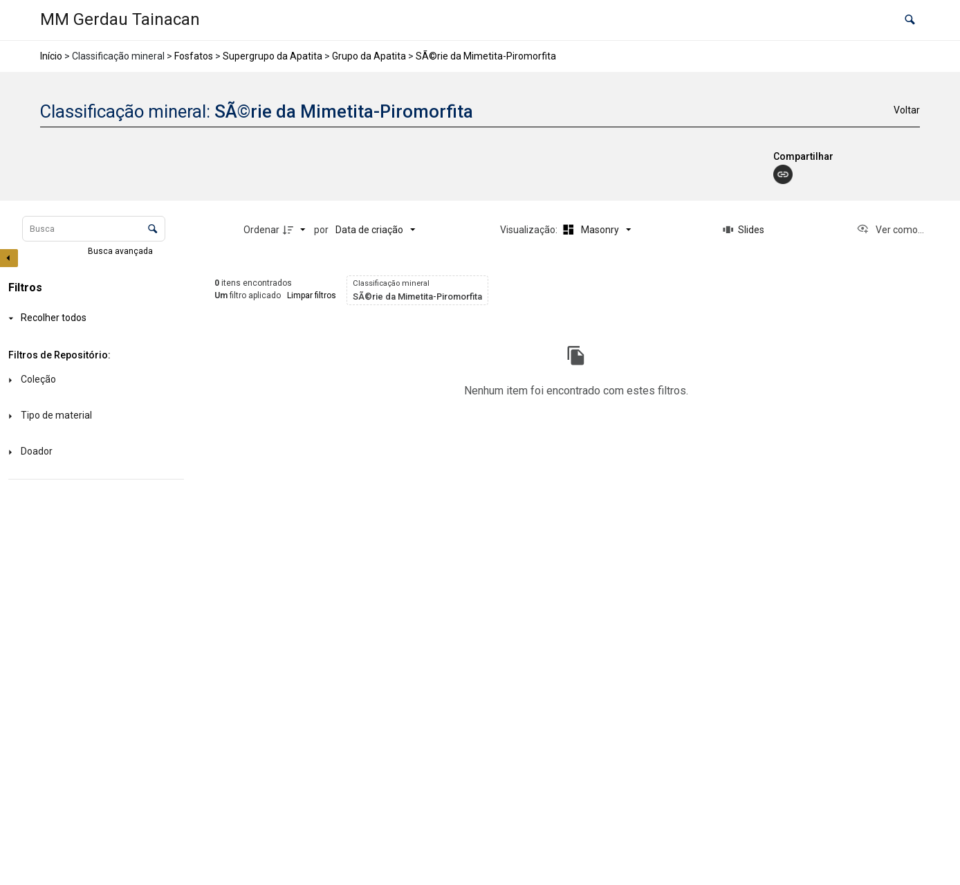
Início (51, 56)
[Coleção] (93, 380)
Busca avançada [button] (121, 251)
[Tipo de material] (93, 416)
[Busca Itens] (93, 228)
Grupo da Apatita (369, 56)
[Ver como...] (890, 229)
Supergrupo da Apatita (272, 56)
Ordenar (261, 229)
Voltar (907, 110)
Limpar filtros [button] (311, 295)
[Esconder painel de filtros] (9, 258)
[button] (910, 20)
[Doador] (93, 452)
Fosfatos (193, 56)
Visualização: (530, 229)
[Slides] (743, 229)
